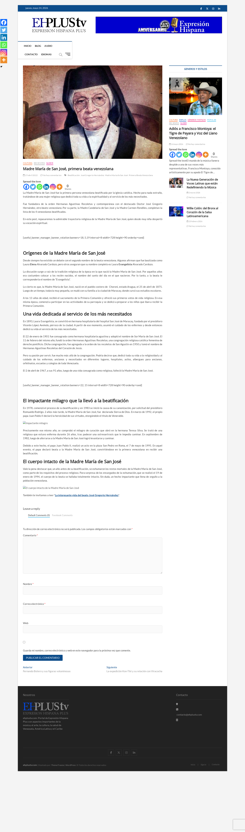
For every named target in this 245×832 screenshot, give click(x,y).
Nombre (28, 639)
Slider (49, 154)
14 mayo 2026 (176, 136)
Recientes (39, 154)
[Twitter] (33, 178)
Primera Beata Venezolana (141, 167)
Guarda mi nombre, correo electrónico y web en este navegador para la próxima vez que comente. (77, 705)
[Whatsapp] (40, 178)
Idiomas (78, 45)
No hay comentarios (50, 167)
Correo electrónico (34, 659)
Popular (211, 111)
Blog (39, 45)
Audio (49, 45)
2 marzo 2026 (193, 184)
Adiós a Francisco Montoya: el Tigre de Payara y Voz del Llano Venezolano (193, 125)
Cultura (27, 154)
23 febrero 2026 (194, 213)
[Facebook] (26, 178)
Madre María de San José (116, 167)
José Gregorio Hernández (92, 167)
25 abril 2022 (30, 167)
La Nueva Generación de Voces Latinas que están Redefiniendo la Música (202, 175)
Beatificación (74, 167)
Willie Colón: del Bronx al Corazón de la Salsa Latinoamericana (202, 204)
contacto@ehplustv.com (189, 770)
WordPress (71, 820)
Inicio (28, 45)
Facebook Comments (62, 570)
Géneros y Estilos (197, 111)
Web (25, 678)
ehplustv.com (30, 820)
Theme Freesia (57, 820)
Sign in (203, 820)
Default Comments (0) (39, 570)
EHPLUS (182, 111)
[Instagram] (53, 178)
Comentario (30, 590)
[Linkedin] (46, 178)
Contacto (63, 45)
